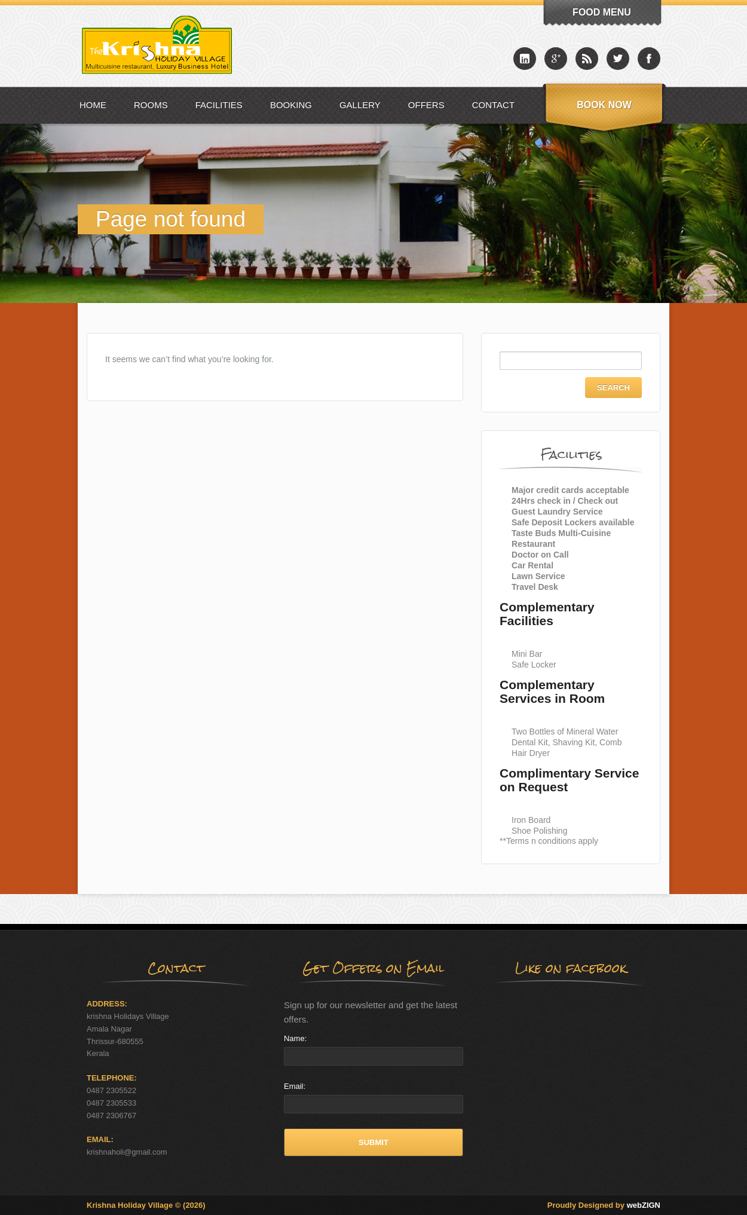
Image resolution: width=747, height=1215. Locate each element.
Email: (294, 1086)
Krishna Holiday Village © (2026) (146, 1205)
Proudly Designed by (603, 1205)
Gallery (360, 105)
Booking (291, 105)
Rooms (151, 105)
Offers (426, 105)
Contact (493, 105)
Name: (295, 1038)
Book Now (604, 105)
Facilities (219, 105)
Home (92, 105)
